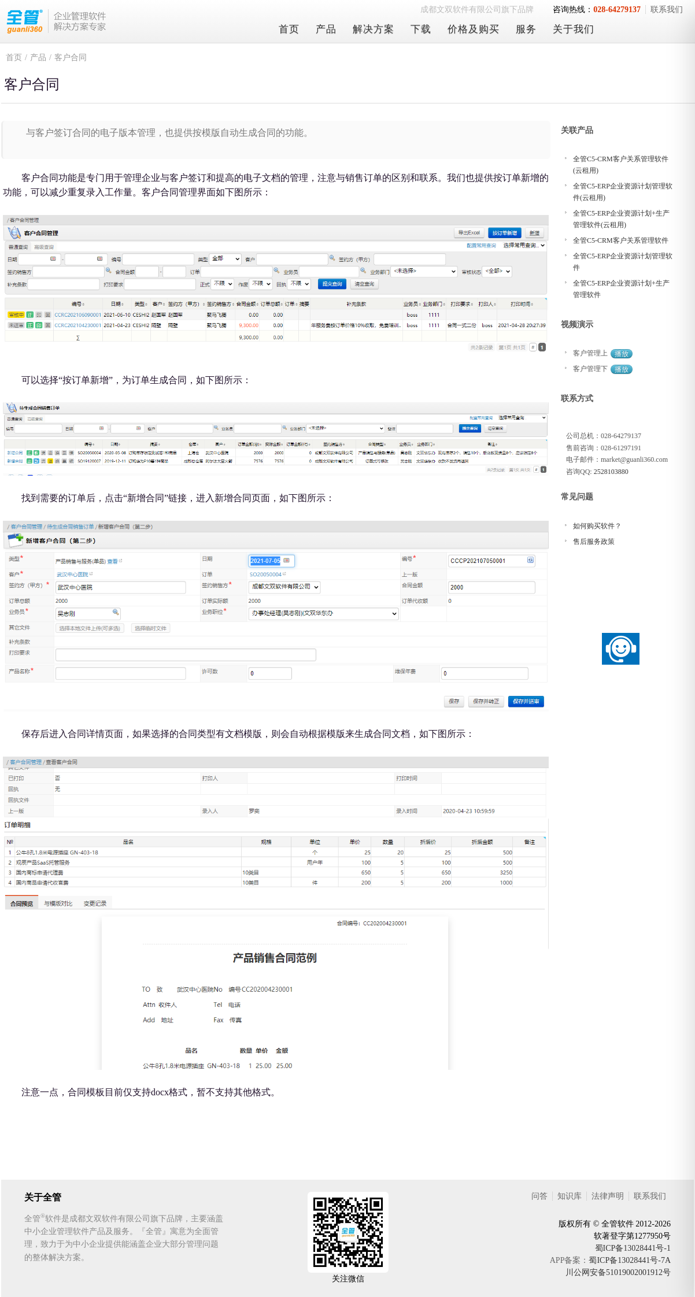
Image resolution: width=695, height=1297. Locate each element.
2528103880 (611, 472)
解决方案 (373, 29)
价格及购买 (474, 29)
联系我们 (666, 9)
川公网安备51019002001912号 (618, 1272)
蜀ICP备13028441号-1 (633, 1248)
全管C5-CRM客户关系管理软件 (620, 240)
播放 (622, 354)
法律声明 (608, 1196)
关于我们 (573, 29)
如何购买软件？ (597, 526)
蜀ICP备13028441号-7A (630, 1260)
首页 (289, 29)
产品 (326, 29)
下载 (421, 29)
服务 (526, 29)
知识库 (569, 1196)
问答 (539, 1196)
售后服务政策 (594, 542)
